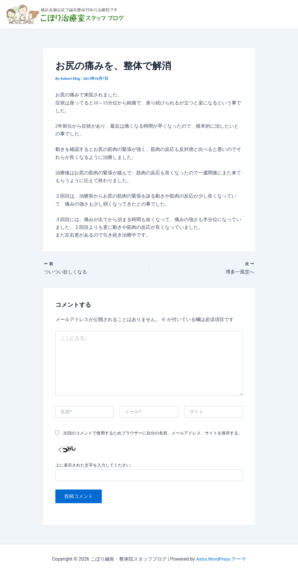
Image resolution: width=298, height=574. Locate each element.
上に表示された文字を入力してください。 (95, 465)
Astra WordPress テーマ (221, 559)
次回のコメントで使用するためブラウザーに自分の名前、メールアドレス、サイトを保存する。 (152, 433)
